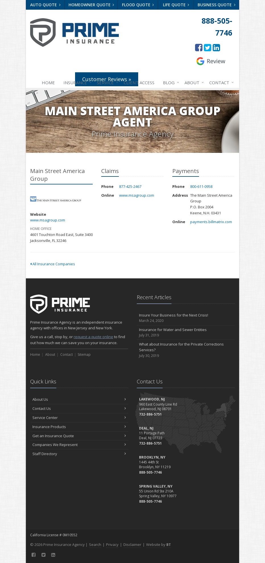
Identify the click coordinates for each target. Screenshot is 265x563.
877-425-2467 (130, 186)
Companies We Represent (79, 444)
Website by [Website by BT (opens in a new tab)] (158, 544)
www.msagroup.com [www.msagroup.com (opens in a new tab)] (47, 220)
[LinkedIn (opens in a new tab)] (216, 47)
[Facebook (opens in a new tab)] (198, 47)
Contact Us (79, 408)
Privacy (112, 544)
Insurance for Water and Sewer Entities (186, 332)
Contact (220, 82)
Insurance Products (79, 426)
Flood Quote (138, 4)
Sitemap (84, 354)
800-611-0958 (201, 186)
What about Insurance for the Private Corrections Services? (186, 350)
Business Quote (216, 4)
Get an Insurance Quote (79, 435)
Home (48, 82)
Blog (170, 82)
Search (95, 544)
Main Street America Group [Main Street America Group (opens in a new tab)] (55, 199)
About (193, 82)
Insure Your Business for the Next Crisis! (186, 318)
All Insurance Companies (52, 263)
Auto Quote (45, 4)
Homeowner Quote (91, 4)
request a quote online (93, 336)
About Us (79, 399)
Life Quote (176, 4)
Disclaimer (132, 544)
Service (106, 82)
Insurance (76, 82)
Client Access (139, 82)
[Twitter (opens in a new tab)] (207, 47)
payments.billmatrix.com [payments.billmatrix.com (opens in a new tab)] (211, 221)
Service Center (79, 417)
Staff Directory (79, 453)
